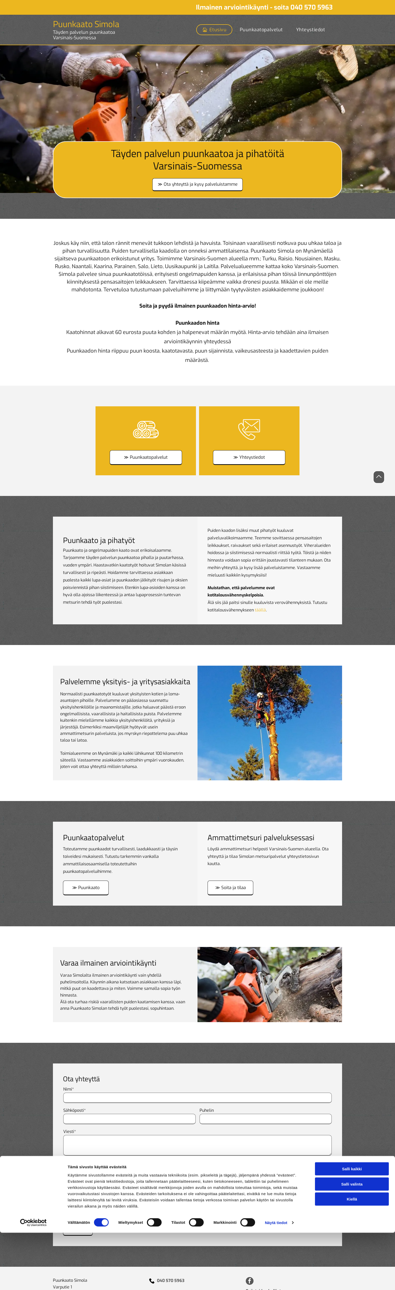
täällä (260, 610)
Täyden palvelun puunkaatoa (84, 32)
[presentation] (102, 1205)
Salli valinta (352, 1265)
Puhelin (207, 1110)
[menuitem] (213, 29)
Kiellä (352, 1280)
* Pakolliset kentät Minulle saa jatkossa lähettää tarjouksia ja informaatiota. (135, 1163)
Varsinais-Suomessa (74, 38)
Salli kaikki (352, 1250)
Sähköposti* (74, 1110)
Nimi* (68, 1089)
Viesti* (69, 1131)
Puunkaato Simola (86, 23)
